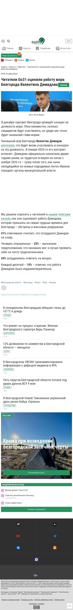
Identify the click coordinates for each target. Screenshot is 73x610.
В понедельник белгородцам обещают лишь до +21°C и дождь (34, 309)
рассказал (7, 145)
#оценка (52, 282)
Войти (69, 41)
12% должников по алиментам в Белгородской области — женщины (34, 345)
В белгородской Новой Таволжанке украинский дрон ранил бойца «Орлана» (34, 400)
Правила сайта (59, 600)
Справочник (43, 48)
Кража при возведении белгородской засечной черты (35, 444)
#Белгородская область (11, 282)
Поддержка (33, 604)
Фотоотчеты (63, 48)
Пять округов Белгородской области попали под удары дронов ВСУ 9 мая (35, 381)
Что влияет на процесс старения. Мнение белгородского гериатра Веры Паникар (30, 327)
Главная (7, 48)
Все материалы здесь (36, 473)
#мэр (45, 282)
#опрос (38, 282)
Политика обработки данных (43, 600)
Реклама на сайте (27, 600)
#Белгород (28, 282)
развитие (41, 604)
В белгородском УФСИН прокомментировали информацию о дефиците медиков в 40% (32, 363)
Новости (24, 48)
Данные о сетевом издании (11, 600)
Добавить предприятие (36, 509)
